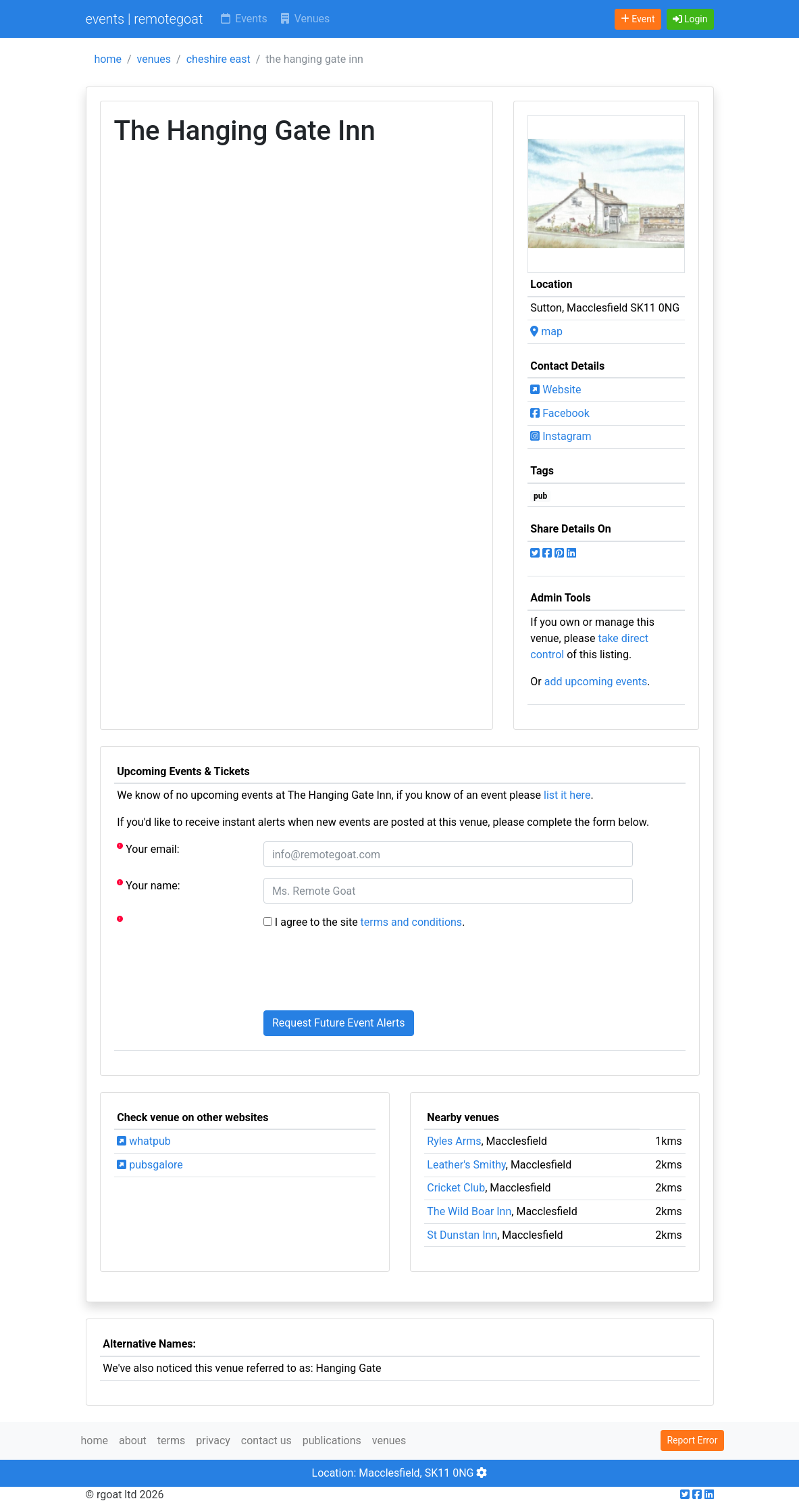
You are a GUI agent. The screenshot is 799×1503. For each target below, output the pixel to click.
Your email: (148, 848)
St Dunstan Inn (462, 1235)
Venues (304, 18)
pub (540, 496)
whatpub (144, 1141)
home (108, 59)
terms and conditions (412, 922)
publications (332, 1440)
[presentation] (366, 973)
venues (154, 59)
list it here (567, 795)
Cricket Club (456, 1187)
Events (243, 18)
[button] (690, 19)
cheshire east (218, 59)
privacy (213, 1440)
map (546, 331)
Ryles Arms (454, 1141)
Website (555, 389)
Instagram (560, 436)
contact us (266, 1440)
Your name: (148, 885)
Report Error (692, 1440)
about (133, 1440)
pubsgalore (149, 1164)
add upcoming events (596, 681)
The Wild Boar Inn (469, 1211)
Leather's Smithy (466, 1164)
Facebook (559, 413)
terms (171, 1440)
